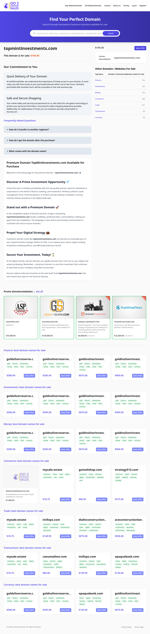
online (55, 474)
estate (61, 477)
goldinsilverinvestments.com (99, 359)
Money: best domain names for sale (24, 424)
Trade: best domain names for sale (23, 510)
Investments (100, 86)
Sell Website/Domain (93, 5)
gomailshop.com (90, 470)
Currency (98, 117)
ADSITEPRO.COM (12, 322)
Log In (134, 5)
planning (133, 477)
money (9, 367)
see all (39, 291)
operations (47, 530)
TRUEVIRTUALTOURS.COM (124, 322)
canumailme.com (55, 556)
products (98, 474)
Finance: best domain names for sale (24, 350)
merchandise (90, 477)
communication (48, 567)
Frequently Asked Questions (20, 120)
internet (134, 474)
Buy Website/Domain (73, 5)
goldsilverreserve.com (22, 359)
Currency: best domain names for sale (25, 584)
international (65, 527)
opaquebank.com (127, 556)
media (56, 564)
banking (126, 564)
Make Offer (140, 48)
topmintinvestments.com (30, 48)
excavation (83, 530)
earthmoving (93, 530)
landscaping (131, 530)
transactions (47, 477)
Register (143, 5)
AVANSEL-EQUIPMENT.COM (88, 322)
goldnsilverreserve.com (59, 359)
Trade (97, 105)
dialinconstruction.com (95, 520)
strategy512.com (126, 470)
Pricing (126, 5)
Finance (98, 80)
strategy (118, 480)
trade (88, 367)
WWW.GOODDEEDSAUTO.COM (17, 491)
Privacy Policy (126, 627)
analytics (125, 477)
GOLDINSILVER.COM (50, 322)
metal (16, 367)
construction (96, 527)
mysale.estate (52, 470)
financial (134, 564)
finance (15, 364)
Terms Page (138, 627)
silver (22, 367)
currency (29, 367)
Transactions (100, 111)
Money (97, 92)
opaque (118, 567)
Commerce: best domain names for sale (26, 460)
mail (80, 480)
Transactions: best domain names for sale (27, 547)
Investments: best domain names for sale (27, 387)
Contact (107, 5)
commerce (46, 474)
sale (55, 477)
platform (59, 567)
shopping (100, 477)
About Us (117, 5)
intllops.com (51, 520)
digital (67, 474)
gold (8, 364)
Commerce (99, 99)
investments (24, 364)
